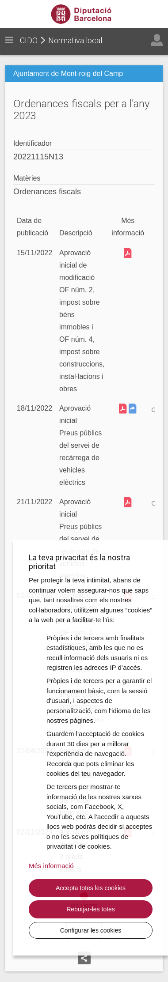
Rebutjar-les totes (90, 909)
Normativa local (75, 40)
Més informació (51, 865)
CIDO (29, 40)
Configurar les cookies (91, 930)
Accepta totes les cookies (91, 887)
